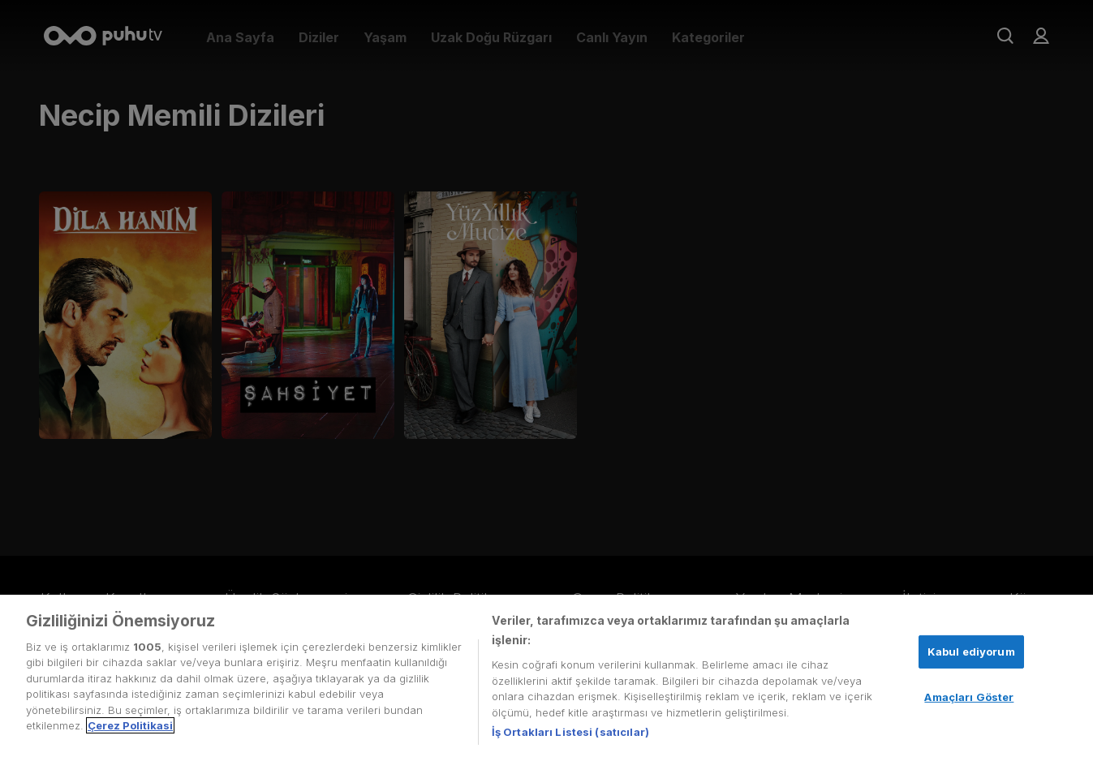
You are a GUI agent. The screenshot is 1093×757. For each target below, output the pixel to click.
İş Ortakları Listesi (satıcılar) (570, 731)
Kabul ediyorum (971, 651)
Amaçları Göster (968, 696)
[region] (546, 676)
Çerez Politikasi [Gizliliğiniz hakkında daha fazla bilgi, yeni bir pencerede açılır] (130, 725)
